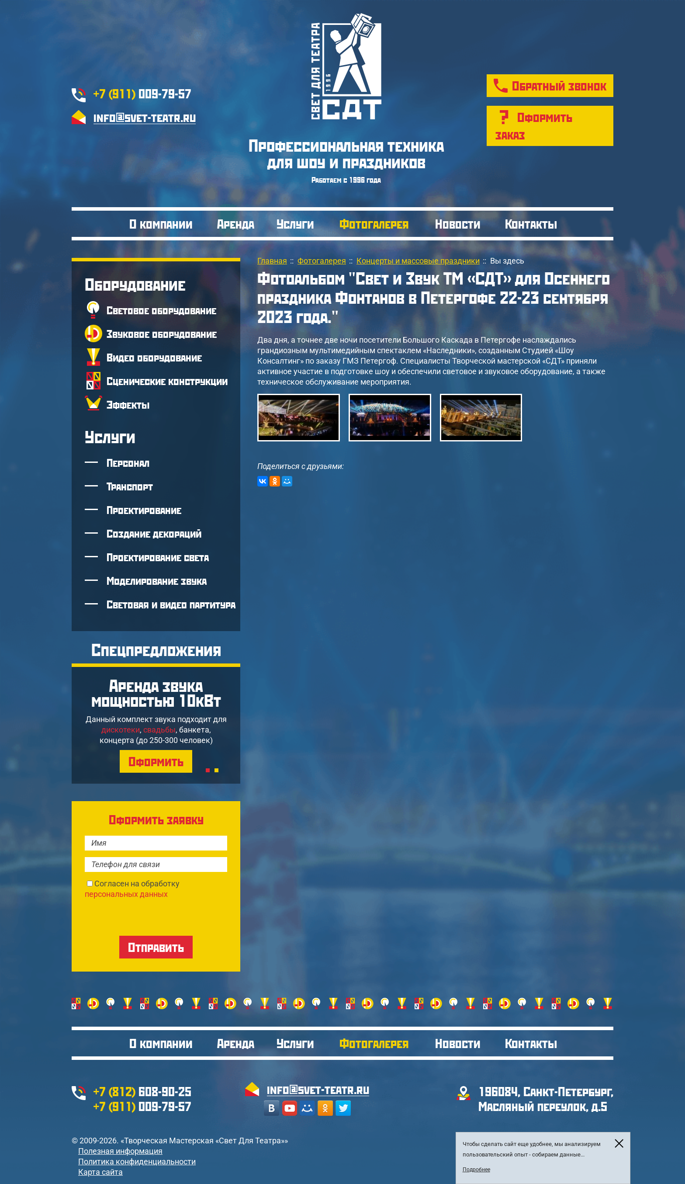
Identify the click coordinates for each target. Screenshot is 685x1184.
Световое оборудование (161, 310)
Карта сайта (100, 1172)
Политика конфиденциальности (137, 1161)
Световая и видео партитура (171, 604)
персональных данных (126, 894)
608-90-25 (142, 1091)
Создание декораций (154, 533)
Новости (458, 223)
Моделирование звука (157, 580)
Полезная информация (120, 1151)
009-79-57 (142, 93)
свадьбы (159, 729)
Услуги (295, 223)
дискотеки (120, 729)
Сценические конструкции (167, 380)
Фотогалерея (374, 223)
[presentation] (151, 916)
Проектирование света (158, 556)
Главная (272, 260)
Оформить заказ (533, 125)
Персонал (128, 462)
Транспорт (130, 486)
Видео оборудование (154, 357)
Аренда (235, 223)
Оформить (155, 761)
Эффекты (128, 404)
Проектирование (144, 509)
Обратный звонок (559, 85)
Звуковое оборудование (162, 333)
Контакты (531, 223)
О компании (161, 223)
